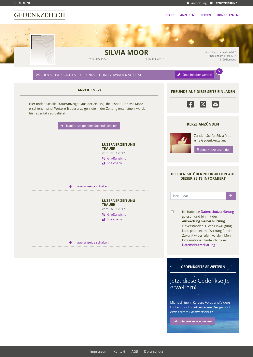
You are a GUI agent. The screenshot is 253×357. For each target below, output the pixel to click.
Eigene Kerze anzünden (214, 149)
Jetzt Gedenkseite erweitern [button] (192, 321)
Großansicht (114, 158)
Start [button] (170, 15)
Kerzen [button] (206, 15)
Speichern (112, 163)
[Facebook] (190, 103)
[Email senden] (198, 196)
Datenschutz (153, 351)
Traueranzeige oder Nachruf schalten (89, 126)
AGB (135, 351)
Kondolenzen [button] (227, 15)
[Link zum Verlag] (39, 15)
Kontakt (119, 351)
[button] (231, 196)
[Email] (215, 103)
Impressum (98, 351)
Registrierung (223, 3)
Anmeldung (197, 3)
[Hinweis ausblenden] (219, 71)
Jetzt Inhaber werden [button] (194, 74)
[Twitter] (203, 103)
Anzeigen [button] (187, 15)
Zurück (22, 3)
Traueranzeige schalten (89, 186)
